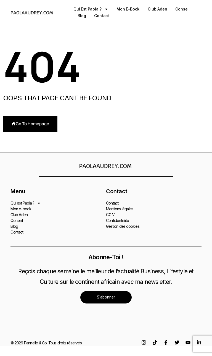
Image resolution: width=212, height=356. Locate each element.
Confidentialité (117, 220)
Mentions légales (119, 208)
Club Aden (157, 9)
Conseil (182, 9)
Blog (82, 15)
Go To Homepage (30, 124)
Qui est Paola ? (90, 9)
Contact (101, 15)
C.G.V (110, 214)
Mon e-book (127, 9)
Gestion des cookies (122, 226)
